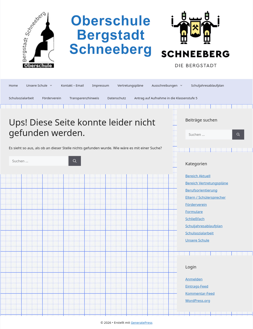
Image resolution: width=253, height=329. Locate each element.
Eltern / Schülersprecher (205, 197)
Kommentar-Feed (200, 293)
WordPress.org (197, 300)
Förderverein (51, 98)
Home (13, 85)
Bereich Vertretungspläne (206, 183)
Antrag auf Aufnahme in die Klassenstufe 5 (165, 98)
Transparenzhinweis (84, 98)
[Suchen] (75, 161)
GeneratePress (141, 322)
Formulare (194, 211)
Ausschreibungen (169, 85)
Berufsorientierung (201, 190)
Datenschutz (116, 98)
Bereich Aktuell (197, 175)
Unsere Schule (41, 85)
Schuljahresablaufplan (207, 85)
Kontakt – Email (72, 85)
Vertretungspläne (130, 85)
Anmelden (194, 279)
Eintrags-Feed (196, 286)
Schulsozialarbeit (21, 98)
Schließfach (194, 218)
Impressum (100, 85)
